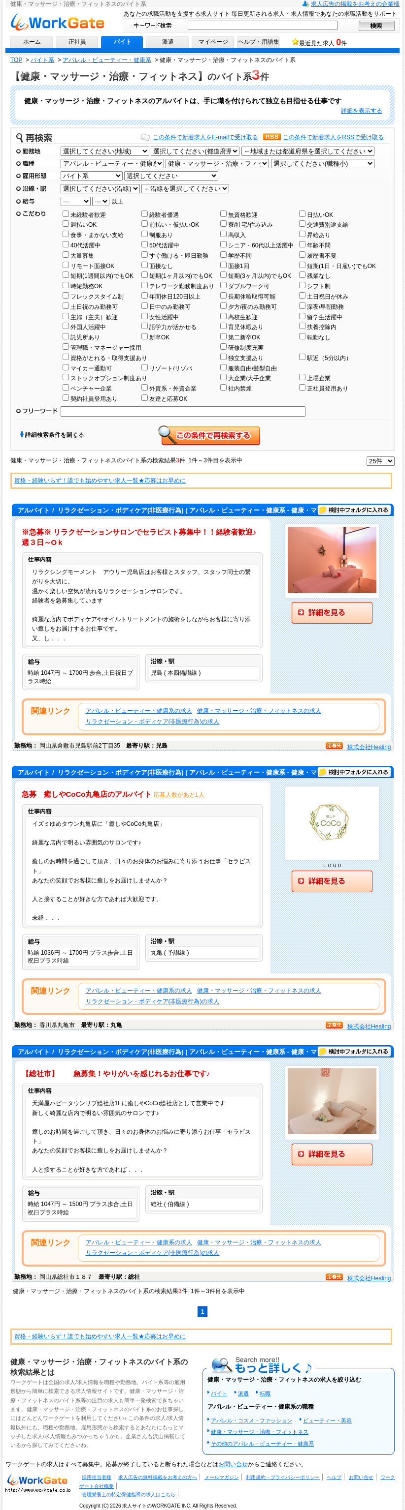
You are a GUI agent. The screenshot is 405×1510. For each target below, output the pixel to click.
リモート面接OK (92, 266)
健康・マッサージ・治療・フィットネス (259, 1432)
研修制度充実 (246, 347)
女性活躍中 (164, 317)
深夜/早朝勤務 (325, 306)
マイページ (213, 41)
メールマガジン (221, 1477)
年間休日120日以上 (175, 296)
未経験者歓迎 (88, 214)
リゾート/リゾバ (170, 368)
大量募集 (82, 255)
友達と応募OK (168, 398)
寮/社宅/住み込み (250, 224)
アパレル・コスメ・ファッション (251, 1420)
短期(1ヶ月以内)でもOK (180, 275)
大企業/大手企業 (249, 378)
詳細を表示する (361, 110)
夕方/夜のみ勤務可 (252, 306)
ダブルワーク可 (249, 286)
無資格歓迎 (243, 214)
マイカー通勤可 (91, 368)
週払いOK (83, 224)
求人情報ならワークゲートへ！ (57, 21)
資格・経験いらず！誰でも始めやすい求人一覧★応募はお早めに (100, 480)
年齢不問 (319, 245)
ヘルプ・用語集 (258, 41)
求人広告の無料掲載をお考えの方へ (157, 1477)
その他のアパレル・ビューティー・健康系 (262, 1444)
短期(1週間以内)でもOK (102, 275)
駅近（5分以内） (329, 358)
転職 (265, 1393)
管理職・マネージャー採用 (105, 347)
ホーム (32, 41)
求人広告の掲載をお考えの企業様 (355, 3)
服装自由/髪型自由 (252, 368)
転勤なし (319, 337)
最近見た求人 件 (323, 42)
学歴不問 (240, 255)
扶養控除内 (322, 327)
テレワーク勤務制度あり (181, 286)
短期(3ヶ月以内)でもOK (259, 275)
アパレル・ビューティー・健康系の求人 (139, 710)
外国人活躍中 (88, 327)
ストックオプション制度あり (108, 378)
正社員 (77, 41)
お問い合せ (233, 1464)
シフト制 (319, 286)
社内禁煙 (240, 388)
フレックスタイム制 (97, 296)
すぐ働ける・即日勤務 (178, 255)
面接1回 (238, 266)
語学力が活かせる (173, 327)
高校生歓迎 (243, 317)
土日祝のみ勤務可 (94, 306)
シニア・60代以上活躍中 (261, 245)
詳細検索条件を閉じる (54, 434)
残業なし (319, 275)
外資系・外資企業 (173, 388)
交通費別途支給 (327, 224)
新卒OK (159, 337)
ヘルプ (334, 1477)
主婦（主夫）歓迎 (94, 317)
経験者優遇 (164, 214)
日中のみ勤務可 (170, 306)
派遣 (168, 41)
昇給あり (319, 235)
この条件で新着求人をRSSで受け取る (333, 137)
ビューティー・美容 (327, 1420)
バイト (123, 41)
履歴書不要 (322, 255)
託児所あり (85, 337)
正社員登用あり (327, 388)
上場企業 (319, 378)
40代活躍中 (85, 245)
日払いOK (320, 214)
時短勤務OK (86, 286)
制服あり (161, 235)
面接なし (161, 266)
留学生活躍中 (324, 317)
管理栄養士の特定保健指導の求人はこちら (128, 1494)
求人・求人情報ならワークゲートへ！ (37, 1482)
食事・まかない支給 (97, 235)
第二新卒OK (244, 337)
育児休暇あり (246, 327)
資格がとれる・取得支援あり (108, 358)
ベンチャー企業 (91, 388)
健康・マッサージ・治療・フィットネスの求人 (259, 710)
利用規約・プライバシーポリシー (283, 1477)
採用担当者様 (96, 1477)
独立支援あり (246, 358)
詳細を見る (332, 613)
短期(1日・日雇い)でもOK (341, 266)
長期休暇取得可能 (251, 296)
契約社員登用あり (94, 398)
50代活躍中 (164, 245)
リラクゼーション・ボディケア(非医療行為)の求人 (153, 721)
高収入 (237, 235)
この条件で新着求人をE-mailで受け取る (205, 137)
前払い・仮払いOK (174, 224)
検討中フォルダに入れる (354, 510)
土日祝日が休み (327, 296)
